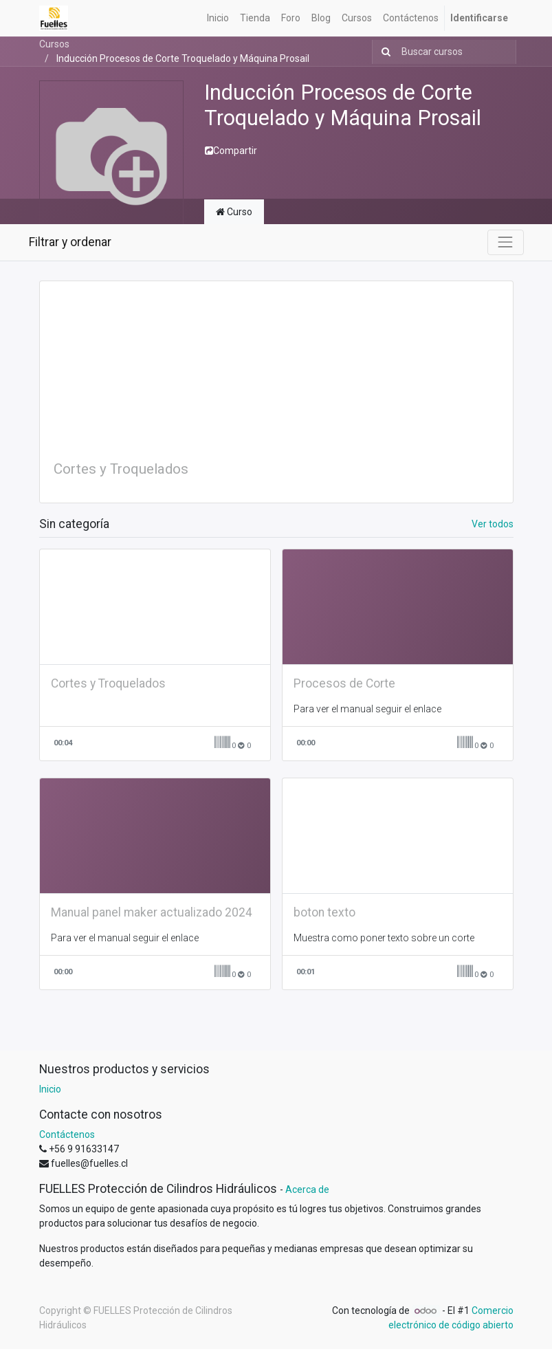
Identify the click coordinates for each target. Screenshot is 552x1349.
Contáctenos (67, 1134)
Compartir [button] (231, 150)
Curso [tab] (234, 211)
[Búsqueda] (383, 52)
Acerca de (307, 1189)
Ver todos (493, 523)
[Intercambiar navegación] (505, 242)
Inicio (50, 1089)
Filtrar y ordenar (70, 242)
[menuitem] (217, 18)
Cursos (54, 44)
